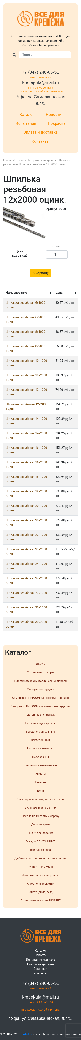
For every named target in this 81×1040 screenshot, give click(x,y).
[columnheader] (28, 293)
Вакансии (40, 968)
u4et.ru (28, 1034)
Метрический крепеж (42, 160)
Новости (53, 114)
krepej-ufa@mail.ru (40, 82)
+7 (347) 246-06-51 (40, 72)
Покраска (56, 123)
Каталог (27, 114)
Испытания (26, 123)
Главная (8, 160)
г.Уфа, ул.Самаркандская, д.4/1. (40, 1018)
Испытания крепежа (40, 959)
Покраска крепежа (40, 964)
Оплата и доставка (40, 132)
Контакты (40, 141)
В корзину (40, 273)
